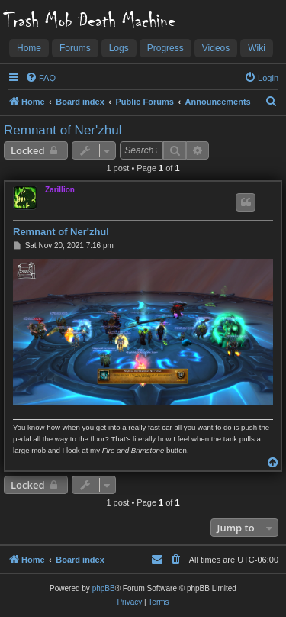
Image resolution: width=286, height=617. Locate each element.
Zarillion (60, 190)
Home (29, 48)
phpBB (103, 588)
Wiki (256, 48)
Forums (75, 48)
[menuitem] (40, 78)
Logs (119, 48)
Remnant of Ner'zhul (62, 130)
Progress (165, 48)
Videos (216, 48)
